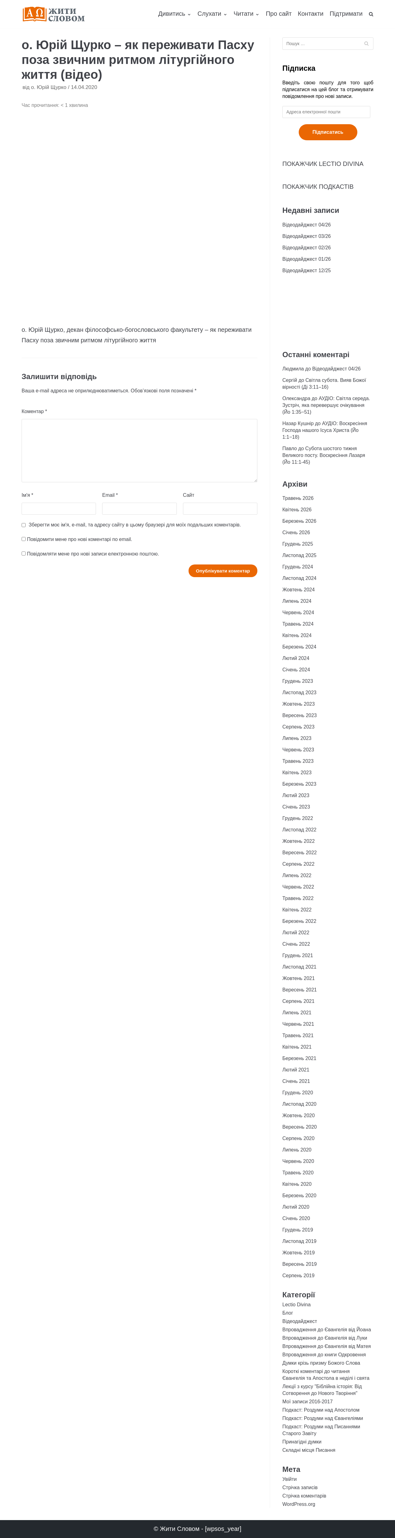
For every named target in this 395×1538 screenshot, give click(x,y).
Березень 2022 (299, 921)
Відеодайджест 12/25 (306, 270)
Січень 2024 (296, 669)
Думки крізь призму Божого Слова (321, 1363)
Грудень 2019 (297, 1229)
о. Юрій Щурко (48, 87)
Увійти (289, 1479)
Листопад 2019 (299, 1241)
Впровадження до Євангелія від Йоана (326, 1329)
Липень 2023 (296, 738)
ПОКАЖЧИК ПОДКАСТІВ (318, 186)
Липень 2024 (296, 601)
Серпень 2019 (298, 1275)
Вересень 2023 (299, 715)
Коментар (34, 411)
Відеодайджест (299, 1321)
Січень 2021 (296, 1081)
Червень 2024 (298, 612)
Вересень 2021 (299, 989)
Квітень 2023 (297, 772)
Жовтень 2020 (298, 1115)
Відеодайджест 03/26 (306, 236)
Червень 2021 (298, 1024)
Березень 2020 (299, 1195)
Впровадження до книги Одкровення (324, 1354)
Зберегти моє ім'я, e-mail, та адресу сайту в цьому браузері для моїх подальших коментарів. (135, 524)
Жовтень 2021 (298, 978)
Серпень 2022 (298, 864)
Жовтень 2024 (298, 589)
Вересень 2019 (299, 1264)
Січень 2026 (296, 532)
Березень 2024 (299, 646)
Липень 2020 (296, 1149)
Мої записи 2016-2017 (307, 1401)
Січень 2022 (296, 944)
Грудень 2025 (297, 544)
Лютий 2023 (295, 795)
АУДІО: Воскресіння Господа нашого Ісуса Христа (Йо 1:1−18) (324, 430)
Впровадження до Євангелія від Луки (324, 1338)
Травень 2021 (298, 1035)
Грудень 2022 (297, 818)
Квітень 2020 (297, 1184)
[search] (371, 14)
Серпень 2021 (298, 1001)
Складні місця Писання (308, 1450)
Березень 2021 (299, 1058)
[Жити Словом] (54, 14)
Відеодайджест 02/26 (306, 247)
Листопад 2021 (299, 967)
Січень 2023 (296, 806)
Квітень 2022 (297, 909)
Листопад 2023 (299, 692)
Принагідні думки (302, 1441)
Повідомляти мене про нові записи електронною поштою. (93, 553)
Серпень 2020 (298, 1138)
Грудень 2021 (297, 955)
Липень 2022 (296, 875)
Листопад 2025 (299, 555)
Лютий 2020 (295, 1207)
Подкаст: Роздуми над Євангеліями (322, 1418)
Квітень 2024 (297, 635)
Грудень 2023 (297, 681)
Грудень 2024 (297, 566)
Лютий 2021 (295, 1069)
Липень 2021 (296, 1012)
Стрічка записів (300, 1487)
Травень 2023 (298, 761)
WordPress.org (298, 1504)
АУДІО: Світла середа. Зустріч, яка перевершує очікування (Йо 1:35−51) (326, 405)
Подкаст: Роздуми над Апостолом (321, 1410)
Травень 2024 (298, 624)
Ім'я (27, 495)
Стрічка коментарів (304, 1495)
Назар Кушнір (298, 423)
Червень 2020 (298, 1161)
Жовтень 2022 (298, 841)
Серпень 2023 (298, 726)
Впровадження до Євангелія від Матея (326, 1346)
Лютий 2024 (295, 658)
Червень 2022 (298, 886)
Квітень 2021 (297, 1047)
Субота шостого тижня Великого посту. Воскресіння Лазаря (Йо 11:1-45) (323, 455)
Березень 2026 (299, 521)
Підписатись (328, 132)
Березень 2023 (299, 784)
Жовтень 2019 (298, 1252)
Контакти (310, 13)
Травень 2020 (298, 1172)
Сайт (188, 495)
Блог (287, 1313)
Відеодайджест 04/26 (306, 224)
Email (110, 495)
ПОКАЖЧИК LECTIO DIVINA (323, 163)
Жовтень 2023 (298, 704)
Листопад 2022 (299, 829)
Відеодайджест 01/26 (306, 259)
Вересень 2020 (299, 1127)
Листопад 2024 (299, 578)
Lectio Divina (296, 1304)
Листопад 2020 (299, 1104)
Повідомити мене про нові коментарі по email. (79, 539)
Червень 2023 (298, 749)
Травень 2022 (298, 898)
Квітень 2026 (297, 509)
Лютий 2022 (295, 932)
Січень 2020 (296, 1218)
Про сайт (279, 13)
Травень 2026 (298, 498)
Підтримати (346, 13)
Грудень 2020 (297, 1092)
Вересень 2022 (299, 852)
